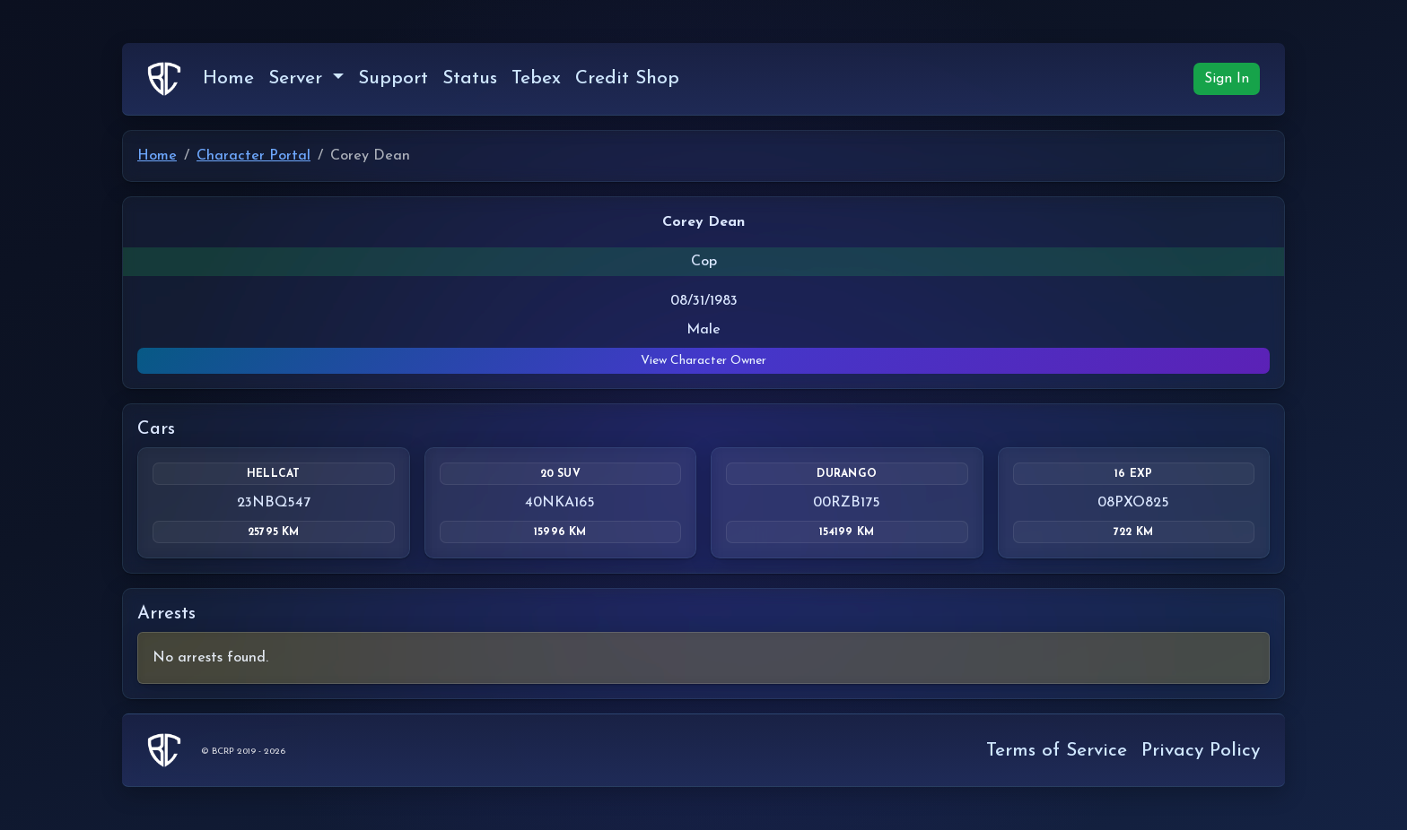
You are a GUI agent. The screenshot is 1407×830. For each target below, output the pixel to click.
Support (393, 78)
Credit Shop (627, 78)
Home (228, 78)
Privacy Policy (1200, 750)
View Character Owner (703, 360)
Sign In (1226, 79)
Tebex (536, 78)
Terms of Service (1056, 750)
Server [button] (298, 78)
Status (469, 78)
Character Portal (253, 156)
